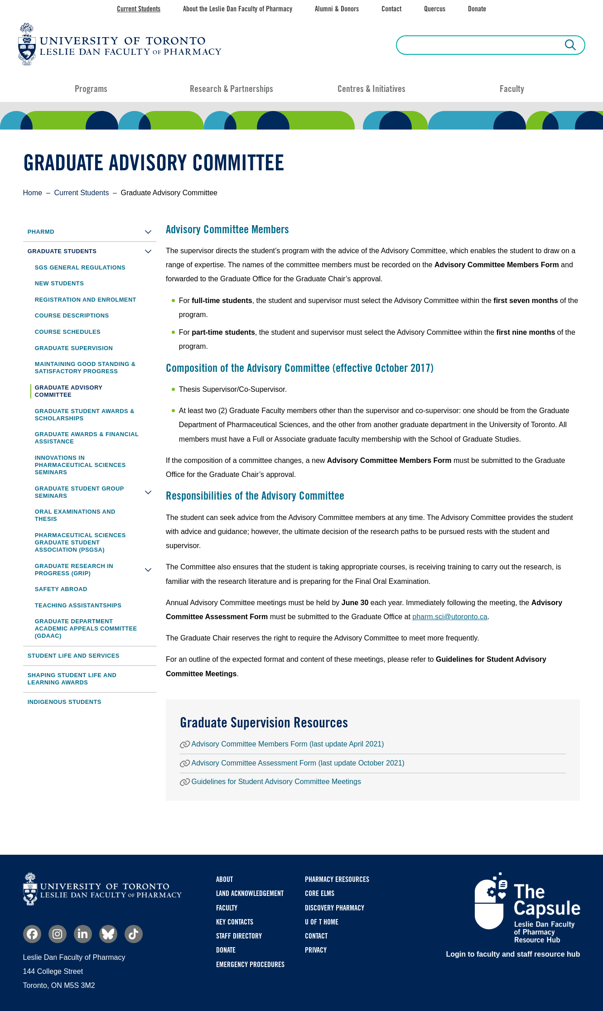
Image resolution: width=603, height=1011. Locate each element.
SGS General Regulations (80, 267)
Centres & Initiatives (371, 88)
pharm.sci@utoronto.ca (449, 617)
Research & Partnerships (231, 88)
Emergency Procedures (250, 964)
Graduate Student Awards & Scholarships (85, 415)
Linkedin (83, 934)
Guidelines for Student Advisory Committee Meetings (276, 781)
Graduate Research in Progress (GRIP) (96, 569)
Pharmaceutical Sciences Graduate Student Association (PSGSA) (80, 542)
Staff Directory (239, 936)
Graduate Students (92, 251)
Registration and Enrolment (85, 299)
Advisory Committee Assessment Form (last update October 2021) (298, 763)
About (224, 879)
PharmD (92, 231)
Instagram (57, 934)
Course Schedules (68, 331)
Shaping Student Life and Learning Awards (72, 679)
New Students (59, 283)
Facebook (32, 934)
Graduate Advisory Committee (68, 391)
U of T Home (321, 922)
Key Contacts (234, 922)
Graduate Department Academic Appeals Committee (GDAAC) (86, 628)
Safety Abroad (61, 589)
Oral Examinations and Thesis (75, 515)
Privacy (316, 950)
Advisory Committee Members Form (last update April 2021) (288, 744)
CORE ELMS (319, 893)
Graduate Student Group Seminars (96, 492)
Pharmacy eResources (337, 879)
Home (33, 193)
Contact (391, 9)
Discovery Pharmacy (334, 908)
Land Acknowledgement (250, 893)
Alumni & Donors (337, 9)
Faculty (512, 88)
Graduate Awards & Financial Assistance (87, 438)
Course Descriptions (72, 315)
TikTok (134, 934)
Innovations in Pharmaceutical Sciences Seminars (80, 465)
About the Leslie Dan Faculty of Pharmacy (237, 9)
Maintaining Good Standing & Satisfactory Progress (85, 368)
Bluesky (108, 934)
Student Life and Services (74, 655)
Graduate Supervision (74, 348)
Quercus (434, 9)
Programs (91, 88)
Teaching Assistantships (78, 605)
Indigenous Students (64, 701)
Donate (477, 9)
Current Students (138, 9)
